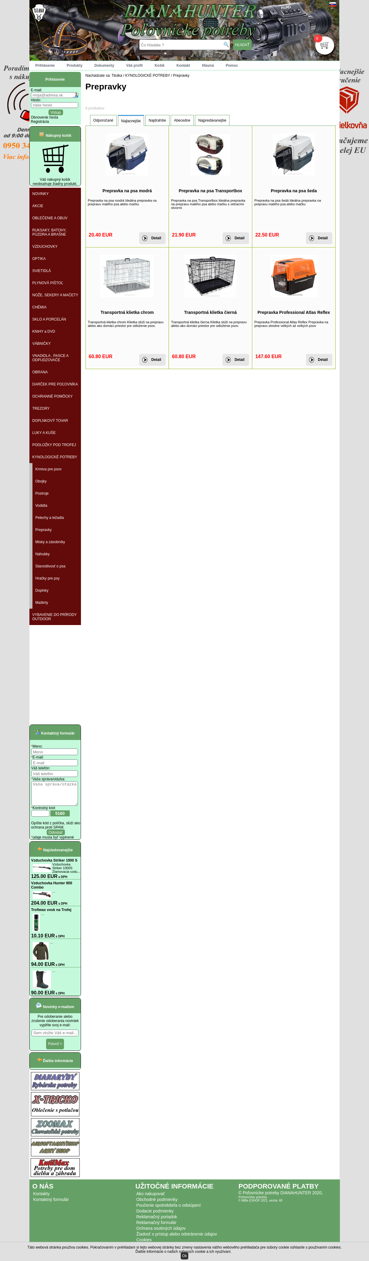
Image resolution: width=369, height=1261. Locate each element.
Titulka (117, 75)
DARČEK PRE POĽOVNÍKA (55, 384)
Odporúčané (103, 120)
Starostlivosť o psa (50, 566)
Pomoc (232, 65)
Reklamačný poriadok (156, 1221)
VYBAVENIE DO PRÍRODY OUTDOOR (54, 617)
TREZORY (41, 408)
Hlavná (208, 65)
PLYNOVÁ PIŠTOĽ (47, 283)
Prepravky (43, 530)
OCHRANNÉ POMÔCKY (52, 396)
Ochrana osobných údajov (161, 1232)
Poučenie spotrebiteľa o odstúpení (168, 1209)
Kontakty (41, 1198)
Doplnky (42, 590)
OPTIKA (39, 259)
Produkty (74, 65)
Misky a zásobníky (50, 542)
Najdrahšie (157, 120)
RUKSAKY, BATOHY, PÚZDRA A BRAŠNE (49, 232)
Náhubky (42, 554)
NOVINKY (40, 194)
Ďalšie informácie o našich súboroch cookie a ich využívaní (183, 1251)
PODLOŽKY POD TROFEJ (54, 445)
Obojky (41, 481)
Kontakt (183, 65)
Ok (184, 1256)
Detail (156, 238)
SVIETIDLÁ (41, 271)
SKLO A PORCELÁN (49, 319)
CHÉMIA (39, 307)
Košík (160, 65)
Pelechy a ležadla (49, 518)
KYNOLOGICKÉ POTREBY (54, 457)
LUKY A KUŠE (44, 433)
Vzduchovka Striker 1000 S (54, 865)
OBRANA (40, 372)
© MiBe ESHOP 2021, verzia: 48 (260, 1205)
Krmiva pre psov (48, 469)
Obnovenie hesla (44, 117)
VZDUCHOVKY (45, 246)
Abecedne (182, 120)
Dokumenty (104, 65)
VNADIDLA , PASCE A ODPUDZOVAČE (50, 358)
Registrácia (40, 121)
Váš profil (134, 65)
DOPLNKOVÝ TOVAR (50, 421)
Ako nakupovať (150, 1198)
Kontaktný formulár (51, 1204)
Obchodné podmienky (157, 1204)
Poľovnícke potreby (253, 1201)
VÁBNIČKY (41, 343)
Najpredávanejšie (212, 120)
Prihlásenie (45, 65)
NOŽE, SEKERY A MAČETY (55, 295)
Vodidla (41, 505)
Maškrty (41, 602)
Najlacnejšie (131, 121)
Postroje (42, 493)
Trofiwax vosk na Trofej (51, 914)
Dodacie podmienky (155, 1215)
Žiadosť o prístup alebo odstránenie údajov (176, 1238)
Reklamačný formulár (156, 1227)
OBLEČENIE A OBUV (50, 218)
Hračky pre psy (47, 578)
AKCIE (37, 206)
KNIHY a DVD (43, 331)
